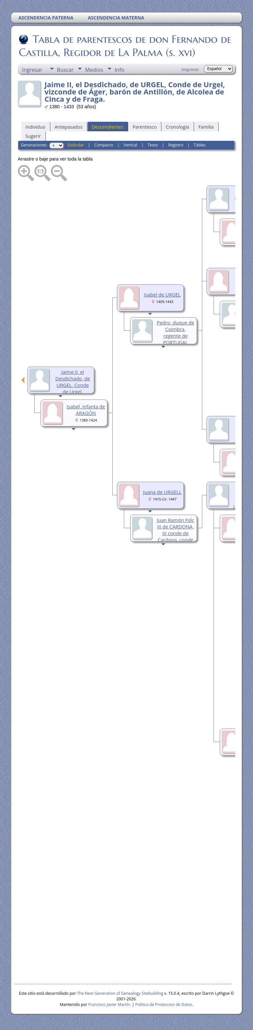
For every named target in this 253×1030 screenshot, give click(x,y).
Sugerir (33, 136)
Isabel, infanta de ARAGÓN (86, 409)
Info (119, 69)
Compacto (103, 145)
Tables (200, 145)
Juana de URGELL (162, 492)
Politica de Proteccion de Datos (163, 1004)
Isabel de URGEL (162, 294)
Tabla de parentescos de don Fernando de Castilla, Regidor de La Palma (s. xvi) (125, 46)
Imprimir (190, 69)
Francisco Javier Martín (109, 1004)
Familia (205, 127)
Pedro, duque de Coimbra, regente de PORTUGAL (175, 332)
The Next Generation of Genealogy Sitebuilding (120, 993)
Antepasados (69, 127)
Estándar (76, 145)
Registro (175, 145)
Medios (94, 69)
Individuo (35, 127)
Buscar (65, 69)
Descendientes (107, 127)
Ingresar (32, 69)
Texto (153, 145)
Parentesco (144, 127)
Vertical (130, 145)
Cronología (177, 127)
